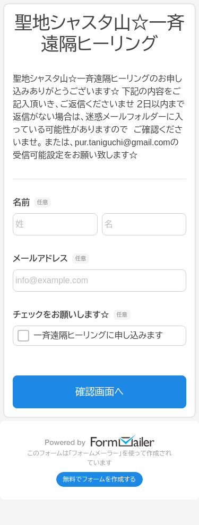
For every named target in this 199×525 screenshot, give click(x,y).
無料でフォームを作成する (99, 479)
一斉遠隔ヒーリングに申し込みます (90, 336)
